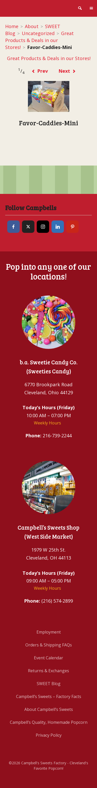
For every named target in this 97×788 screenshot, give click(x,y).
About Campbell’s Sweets (48, 709)
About (32, 26)
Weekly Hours (47, 423)
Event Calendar (48, 658)
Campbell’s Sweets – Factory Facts (48, 696)
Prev (40, 71)
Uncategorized (38, 33)
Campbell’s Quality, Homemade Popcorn (48, 722)
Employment (48, 632)
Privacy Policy (49, 735)
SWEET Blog (49, 683)
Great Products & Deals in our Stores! (39, 40)
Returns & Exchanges (48, 671)
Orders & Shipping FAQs (48, 645)
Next (67, 71)
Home (11, 26)
